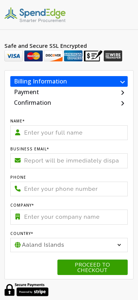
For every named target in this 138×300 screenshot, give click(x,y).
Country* (21, 233)
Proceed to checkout (92, 267)
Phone (18, 177)
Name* (17, 121)
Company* (22, 205)
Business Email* (29, 148)
